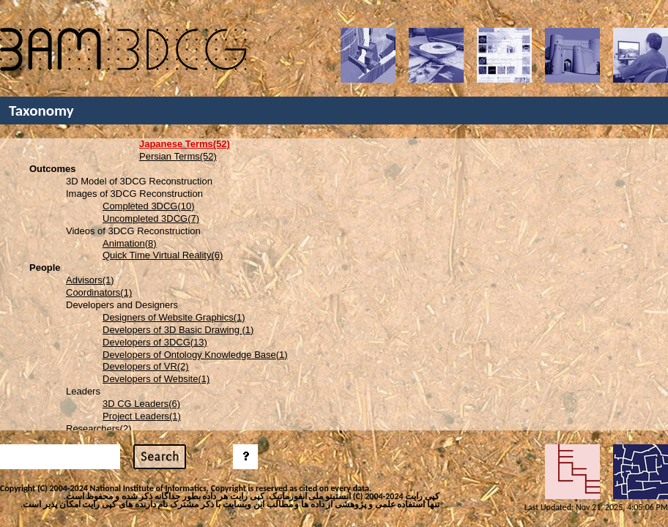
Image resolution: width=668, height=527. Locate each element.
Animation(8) (130, 243)
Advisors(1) (90, 279)
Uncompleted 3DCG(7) (151, 218)
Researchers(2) (98, 428)
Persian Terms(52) (178, 156)
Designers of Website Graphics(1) (174, 317)
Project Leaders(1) (142, 416)
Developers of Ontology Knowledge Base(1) (195, 354)
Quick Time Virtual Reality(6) (163, 255)
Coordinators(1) (99, 292)
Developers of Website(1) (156, 378)
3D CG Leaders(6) (141, 403)
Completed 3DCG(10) (149, 206)
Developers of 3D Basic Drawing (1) (178, 329)
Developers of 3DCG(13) (155, 342)
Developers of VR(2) (146, 366)
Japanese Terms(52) (184, 143)
